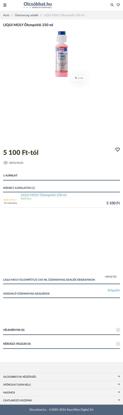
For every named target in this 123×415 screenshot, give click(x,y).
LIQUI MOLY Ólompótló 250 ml (43, 195)
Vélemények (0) (61, 330)
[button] (117, 5)
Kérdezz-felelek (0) (61, 344)
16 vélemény (10, 203)
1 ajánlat (10, 175)
